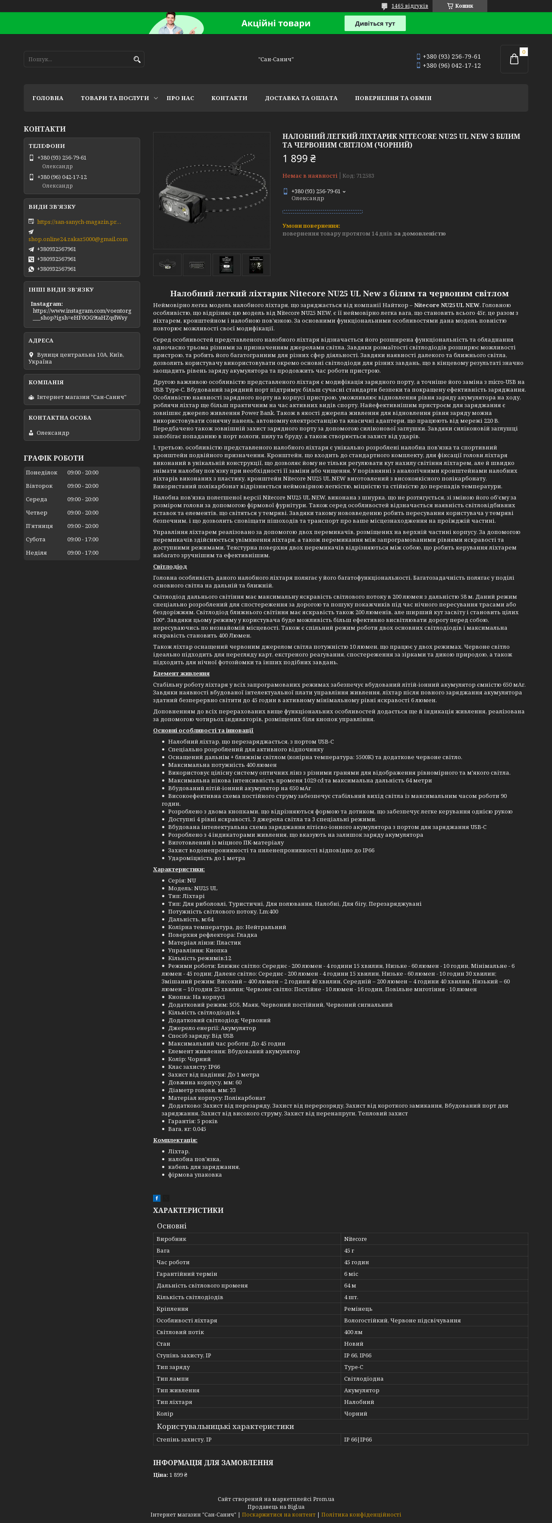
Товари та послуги (115, 98)
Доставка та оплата (301, 98)
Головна (47, 98)
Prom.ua (323, 1499)
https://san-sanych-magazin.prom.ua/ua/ (80, 221)
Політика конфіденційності (361, 1514)
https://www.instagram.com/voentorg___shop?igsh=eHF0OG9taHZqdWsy (82, 314)
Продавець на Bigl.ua (276, 1506)
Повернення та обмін (393, 98)
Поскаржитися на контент (279, 1514)
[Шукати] (136, 59)
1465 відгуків (410, 5)
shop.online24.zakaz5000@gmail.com (78, 239)
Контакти (229, 98)
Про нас (180, 98)
